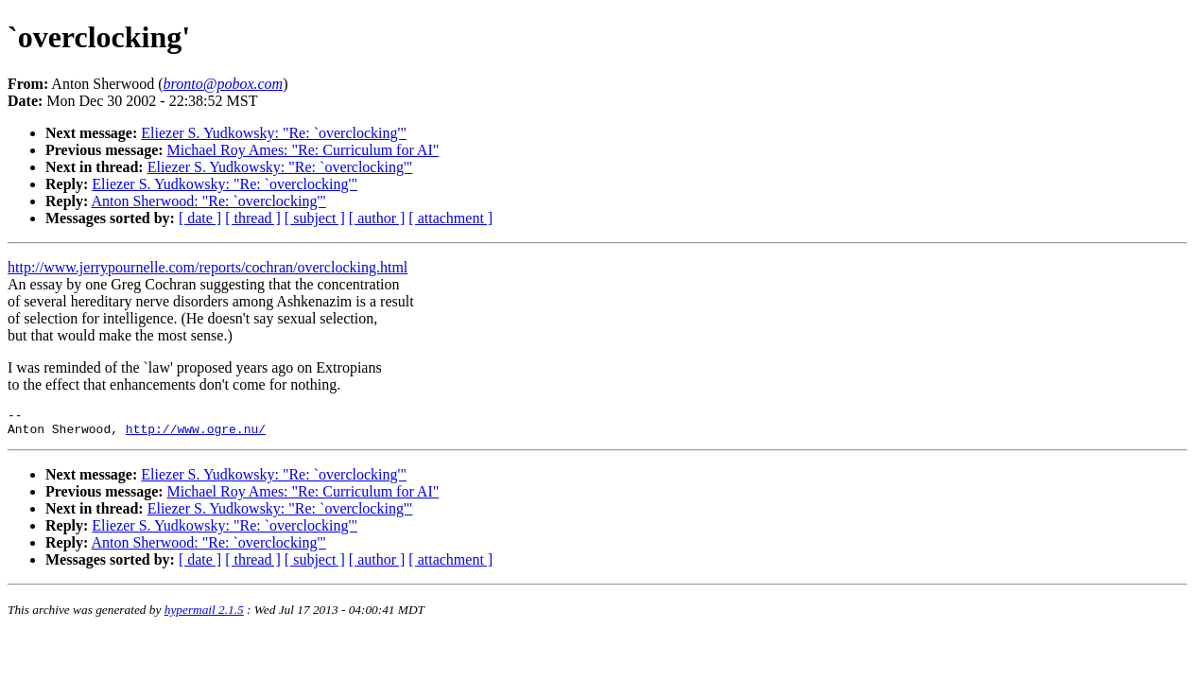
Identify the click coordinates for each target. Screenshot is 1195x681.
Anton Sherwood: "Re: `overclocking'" (208, 201)
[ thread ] (253, 218)
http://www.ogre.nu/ (196, 434)
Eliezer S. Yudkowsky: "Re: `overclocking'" (274, 133)
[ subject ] (315, 218)
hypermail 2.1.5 (204, 615)
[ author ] (377, 218)
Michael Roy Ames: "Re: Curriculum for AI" (303, 150)
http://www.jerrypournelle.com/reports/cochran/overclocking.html (207, 267)
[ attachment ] (450, 218)
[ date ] (200, 218)
